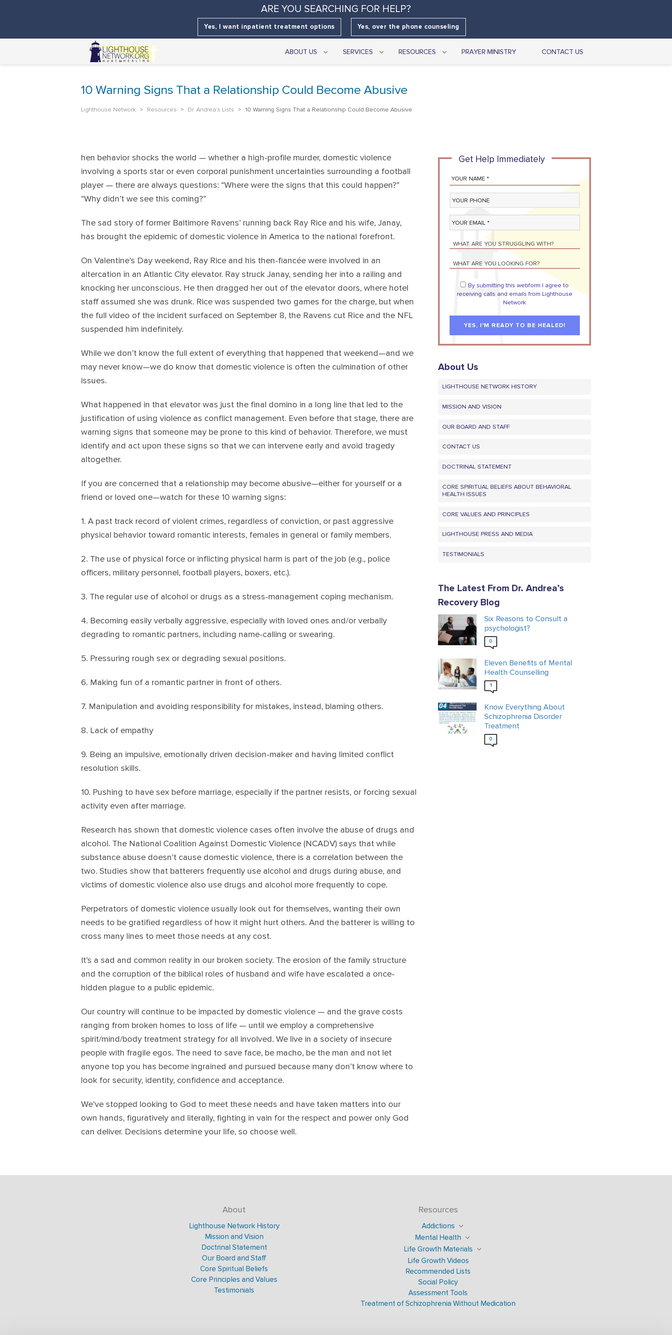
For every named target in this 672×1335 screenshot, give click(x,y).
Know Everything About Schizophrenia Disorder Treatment (524, 716)
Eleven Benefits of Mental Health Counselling (528, 667)
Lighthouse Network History (489, 386)
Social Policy (438, 1282)
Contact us (461, 446)
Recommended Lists (438, 1271)
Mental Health (438, 1237)
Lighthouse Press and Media (487, 534)
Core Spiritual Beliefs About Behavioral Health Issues (506, 490)
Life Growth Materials (438, 1249)
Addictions (438, 1225)
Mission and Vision (471, 406)
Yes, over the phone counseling (408, 27)
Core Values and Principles (486, 514)
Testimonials (463, 554)
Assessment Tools (438, 1292)
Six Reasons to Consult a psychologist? (525, 623)
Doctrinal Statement (477, 466)
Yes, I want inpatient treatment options (269, 27)
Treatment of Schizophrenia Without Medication (438, 1303)
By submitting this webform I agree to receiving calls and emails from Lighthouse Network (515, 294)
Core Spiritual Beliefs (234, 1268)
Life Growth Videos (438, 1260)
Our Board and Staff (476, 426)
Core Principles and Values (234, 1279)
